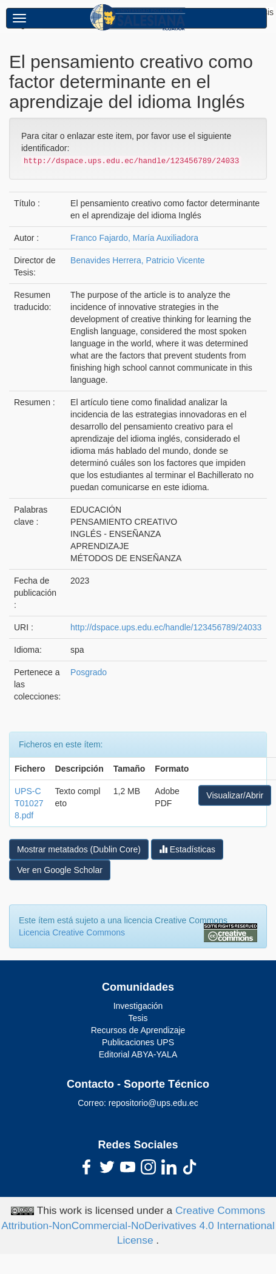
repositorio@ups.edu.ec (153, 1103)
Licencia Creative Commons (72, 932)
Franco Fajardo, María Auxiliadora (134, 238)
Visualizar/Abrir (234, 795)
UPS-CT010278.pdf (29, 803)
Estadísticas (187, 849)
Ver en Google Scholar (60, 870)
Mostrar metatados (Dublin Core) (79, 849)
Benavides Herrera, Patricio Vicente (137, 260)
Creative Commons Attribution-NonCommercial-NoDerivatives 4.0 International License (138, 1225)
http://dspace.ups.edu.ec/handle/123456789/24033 (165, 627)
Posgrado (88, 672)
